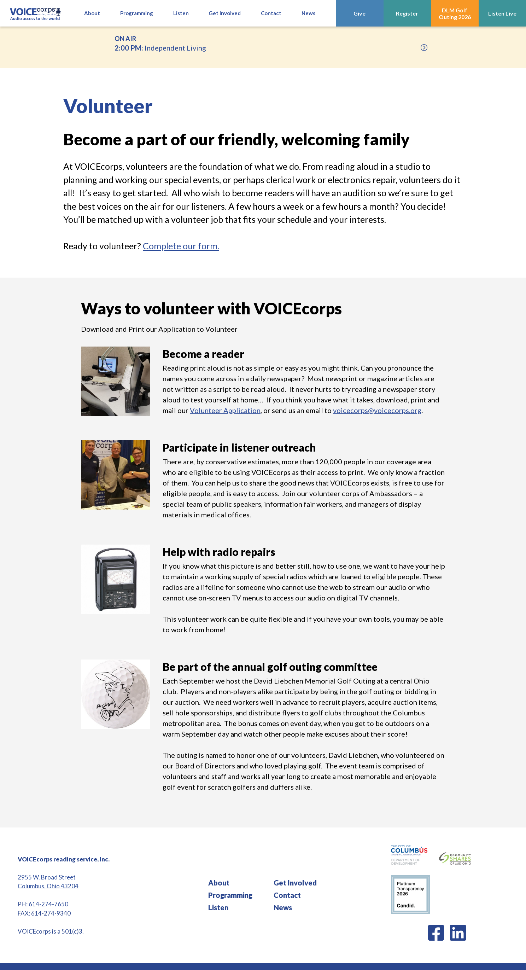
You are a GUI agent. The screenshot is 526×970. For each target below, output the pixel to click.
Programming (230, 895)
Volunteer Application (225, 410)
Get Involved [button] (225, 13)
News (308, 13)
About (92, 13)
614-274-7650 (48, 904)
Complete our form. (181, 245)
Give (359, 13)
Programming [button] (136, 13)
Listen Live (502, 13)
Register (407, 13)
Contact (271, 13)
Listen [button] (181, 13)
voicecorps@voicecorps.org (377, 410)
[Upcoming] (424, 47)
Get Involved (295, 882)
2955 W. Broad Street (47, 877)
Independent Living (263, 43)
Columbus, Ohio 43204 (48, 886)
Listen (218, 907)
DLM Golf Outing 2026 (455, 13)
